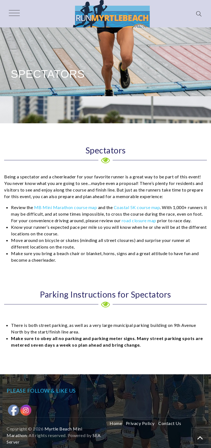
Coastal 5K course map (137, 207)
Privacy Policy (140, 423)
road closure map (139, 220)
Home (116, 423)
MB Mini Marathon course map (65, 207)
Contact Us (169, 423)
